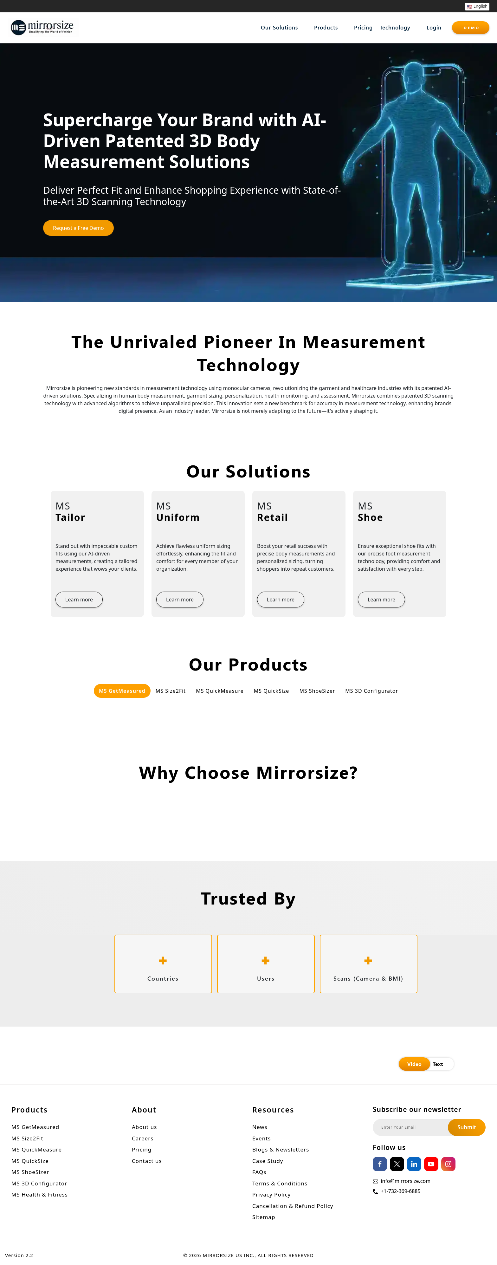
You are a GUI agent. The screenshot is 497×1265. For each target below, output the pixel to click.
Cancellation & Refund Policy (292, 1206)
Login (434, 27)
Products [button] (326, 27)
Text (438, 1064)
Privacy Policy (271, 1194)
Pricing (363, 27)
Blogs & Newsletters (280, 1149)
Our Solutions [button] (279, 27)
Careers (142, 1138)
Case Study (267, 1160)
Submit (466, 1127)
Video (414, 1064)
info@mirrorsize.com (405, 1180)
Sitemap (263, 1217)
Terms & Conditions (279, 1183)
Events (261, 1138)
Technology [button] (395, 27)
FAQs (259, 1172)
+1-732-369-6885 (400, 1191)
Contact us (147, 1160)
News (260, 1127)
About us (144, 1127)
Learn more (79, 599)
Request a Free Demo (78, 227)
